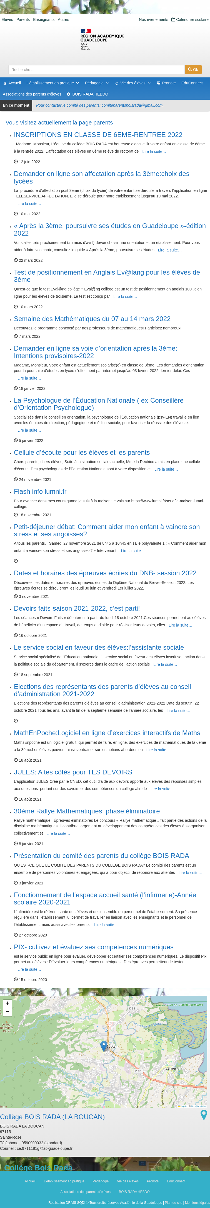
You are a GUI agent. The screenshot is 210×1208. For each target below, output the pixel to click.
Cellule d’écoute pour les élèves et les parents (82, 452)
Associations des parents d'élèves (32, 94)
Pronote (169, 83)
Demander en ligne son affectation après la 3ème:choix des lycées (101, 177)
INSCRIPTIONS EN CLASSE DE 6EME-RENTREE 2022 (98, 134)
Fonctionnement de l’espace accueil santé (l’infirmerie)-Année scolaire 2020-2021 (105, 898)
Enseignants (43, 19)
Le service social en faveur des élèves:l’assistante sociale (99, 647)
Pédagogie (97, 83)
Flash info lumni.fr (40, 491)
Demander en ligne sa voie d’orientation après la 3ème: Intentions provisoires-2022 (95, 351)
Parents (23, 19)
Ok (193, 69)
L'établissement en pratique (52, 83)
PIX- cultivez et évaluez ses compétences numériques (94, 947)
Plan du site (173, 1203)
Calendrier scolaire (190, 19)
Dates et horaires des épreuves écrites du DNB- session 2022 (105, 573)
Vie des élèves (135, 83)
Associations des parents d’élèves (85, 1192)
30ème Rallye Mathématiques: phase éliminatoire (87, 811)
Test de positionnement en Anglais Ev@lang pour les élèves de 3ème (107, 275)
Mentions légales (197, 1203)
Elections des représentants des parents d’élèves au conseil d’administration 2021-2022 (102, 690)
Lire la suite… (154, 151)
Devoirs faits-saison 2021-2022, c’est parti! (77, 608)
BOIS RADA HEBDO (90, 94)
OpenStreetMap (198, 1106)
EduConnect (192, 83)
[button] (103, 1046)
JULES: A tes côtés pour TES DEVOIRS (73, 772)
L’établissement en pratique (64, 1181)
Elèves (7, 19)
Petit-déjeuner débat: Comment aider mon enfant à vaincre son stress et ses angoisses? (107, 530)
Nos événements (153, 19)
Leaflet (182, 1106)
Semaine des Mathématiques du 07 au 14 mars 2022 (92, 318)
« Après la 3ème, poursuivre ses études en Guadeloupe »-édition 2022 (110, 229)
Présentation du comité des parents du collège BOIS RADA (101, 855)
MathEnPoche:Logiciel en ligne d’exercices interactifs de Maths (107, 733)
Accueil (14, 83)
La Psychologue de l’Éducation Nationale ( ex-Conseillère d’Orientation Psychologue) (99, 404)
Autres (63, 19)
